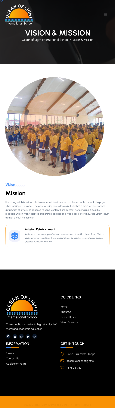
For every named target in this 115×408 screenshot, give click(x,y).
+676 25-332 (73, 367)
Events (10, 353)
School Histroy (68, 317)
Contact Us (12, 358)
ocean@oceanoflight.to (80, 360)
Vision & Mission (69, 322)
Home (64, 306)
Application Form (16, 363)
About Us (65, 312)
